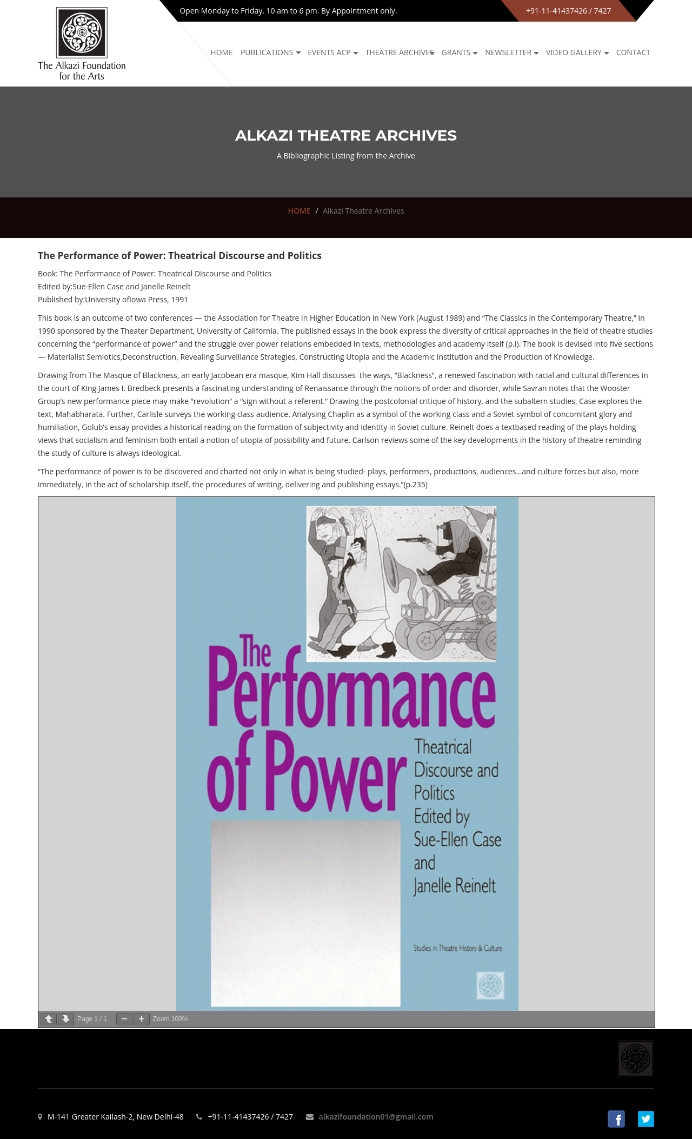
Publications (267, 52)
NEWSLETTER (508, 52)
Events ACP (329, 52)
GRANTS (456, 52)
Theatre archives (399, 52)
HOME (299, 211)
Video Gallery (574, 52)
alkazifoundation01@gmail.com (376, 1116)
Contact (633, 52)
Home (221, 52)
